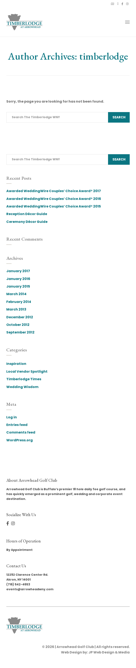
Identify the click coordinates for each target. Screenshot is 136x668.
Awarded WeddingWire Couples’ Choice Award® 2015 (53, 206)
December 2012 (19, 317)
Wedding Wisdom (22, 386)
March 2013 (16, 309)
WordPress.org (19, 440)
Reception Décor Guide (26, 214)
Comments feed (20, 432)
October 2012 (17, 324)
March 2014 (16, 294)
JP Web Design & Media (109, 652)
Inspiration (16, 363)
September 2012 (20, 332)
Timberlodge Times (23, 379)
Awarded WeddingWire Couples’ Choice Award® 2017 (53, 191)
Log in (11, 417)
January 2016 (18, 278)
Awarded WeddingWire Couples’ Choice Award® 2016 (53, 198)
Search (118, 117)
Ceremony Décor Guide (27, 221)
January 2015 (18, 286)
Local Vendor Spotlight (27, 371)
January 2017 (18, 271)
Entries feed (17, 424)
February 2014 (18, 301)
